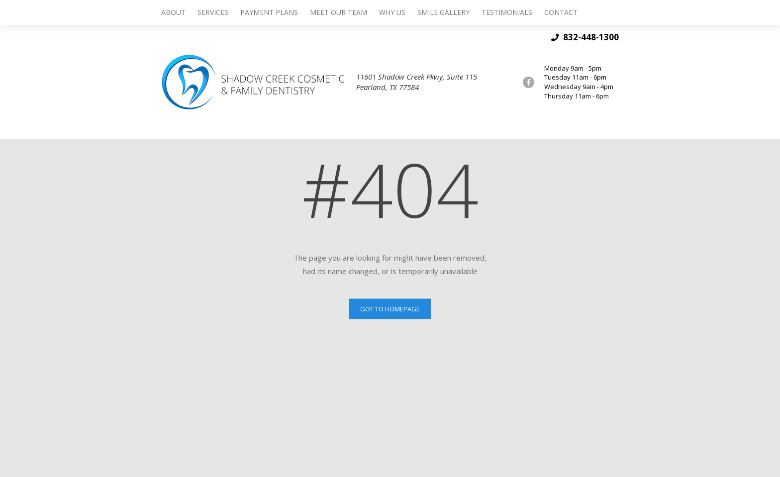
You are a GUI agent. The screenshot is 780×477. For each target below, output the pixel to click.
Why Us (392, 12)
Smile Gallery (443, 12)
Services (212, 12)
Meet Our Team (338, 12)
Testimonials (507, 12)
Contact (561, 12)
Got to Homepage (390, 308)
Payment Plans (269, 12)
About (173, 12)
